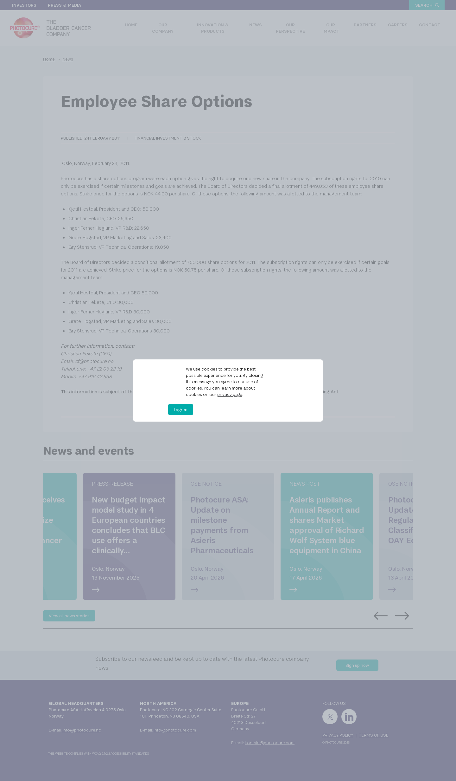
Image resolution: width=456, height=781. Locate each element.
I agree (180, 409)
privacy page (229, 394)
